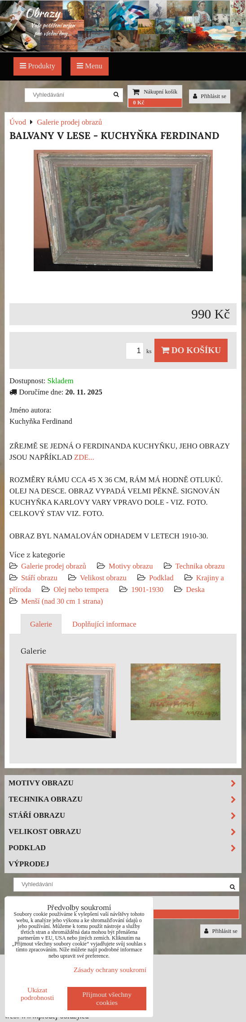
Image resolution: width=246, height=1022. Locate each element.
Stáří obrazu (39, 578)
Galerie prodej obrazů (53, 566)
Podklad (161, 578)
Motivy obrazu (131, 566)
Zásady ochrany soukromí (110, 969)
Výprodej (29, 864)
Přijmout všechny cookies (107, 998)
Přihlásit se (209, 96)
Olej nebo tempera (81, 589)
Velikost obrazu (103, 578)
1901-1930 (147, 589)
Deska (195, 589)
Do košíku (191, 350)
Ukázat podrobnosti (37, 993)
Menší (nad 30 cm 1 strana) (62, 601)
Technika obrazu (200, 566)
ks (140, 351)
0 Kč (138, 102)
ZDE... (84, 457)
